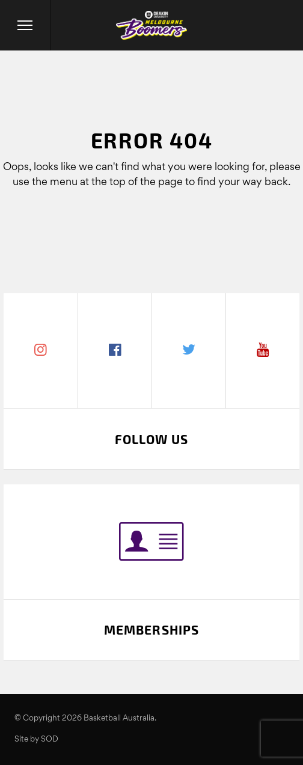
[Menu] (25, 25)
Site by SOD (36, 739)
